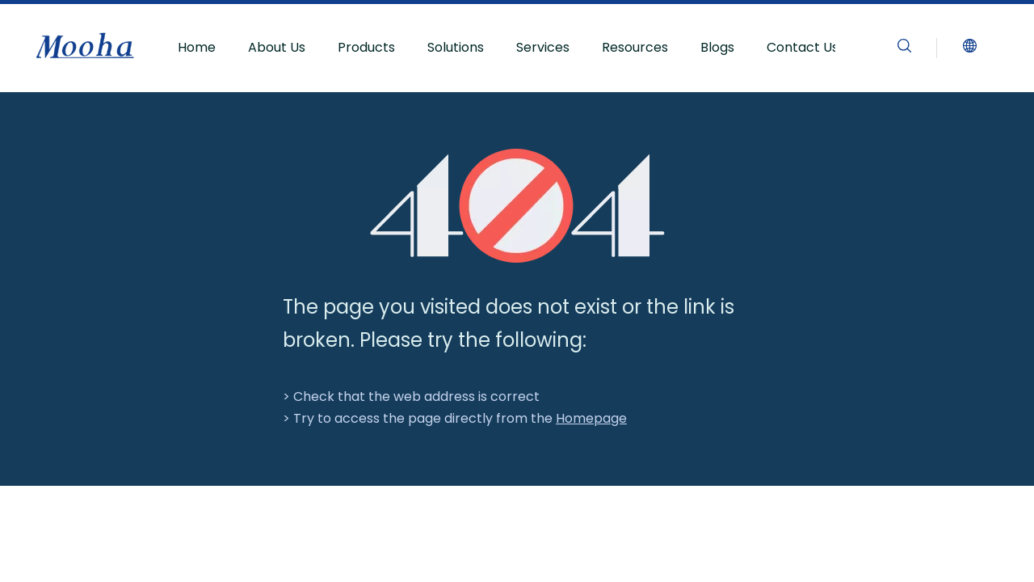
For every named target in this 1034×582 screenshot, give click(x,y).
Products (366, 47)
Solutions (455, 47)
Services (543, 47)
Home (197, 47)
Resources (635, 47)
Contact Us (803, 47)
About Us (276, 47)
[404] (517, 206)
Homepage (591, 418)
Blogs (717, 47)
